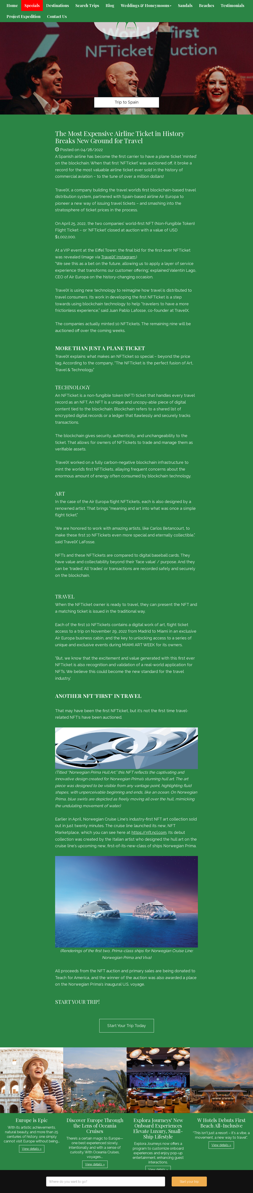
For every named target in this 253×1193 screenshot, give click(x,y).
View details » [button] (32, 1149)
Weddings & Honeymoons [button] (146, 5)
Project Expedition (23, 16)
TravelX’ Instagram (118, 257)
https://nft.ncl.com (148, 832)
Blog (110, 5)
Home (12, 5)
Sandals (185, 5)
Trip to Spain (126, 102)
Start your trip (189, 1181)
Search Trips (87, 5)
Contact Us (57, 16)
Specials (32, 5)
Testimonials (232, 5)
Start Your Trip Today (126, 1025)
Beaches (206, 5)
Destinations (57, 5)
